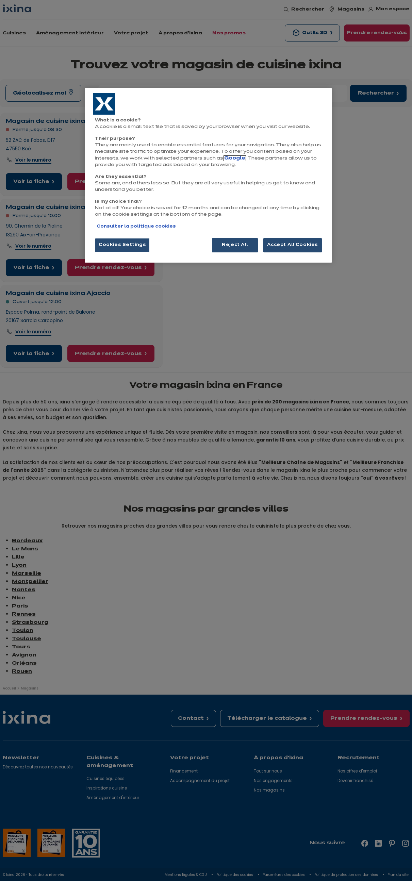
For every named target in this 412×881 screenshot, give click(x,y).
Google (234, 158)
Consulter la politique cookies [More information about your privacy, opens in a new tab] (136, 227)
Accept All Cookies (292, 245)
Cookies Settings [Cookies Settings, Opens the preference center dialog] (122, 245)
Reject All (235, 245)
